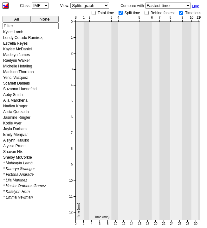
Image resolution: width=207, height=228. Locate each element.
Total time (106, 13)
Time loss (193, 13)
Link (195, 6)
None (45, 19)
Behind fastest (163, 13)
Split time (132, 13)
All (16, 19)
